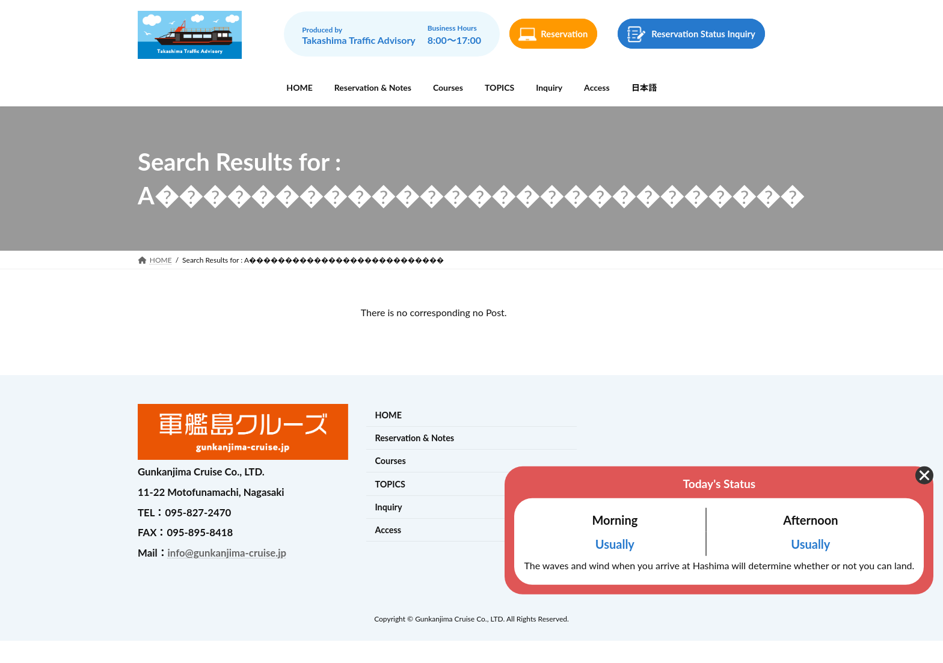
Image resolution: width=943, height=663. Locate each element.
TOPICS (390, 484)
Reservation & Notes (414, 438)
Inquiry (388, 507)
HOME (388, 415)
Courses (390, 461)
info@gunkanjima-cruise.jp (227, 552)
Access (388, 530)
